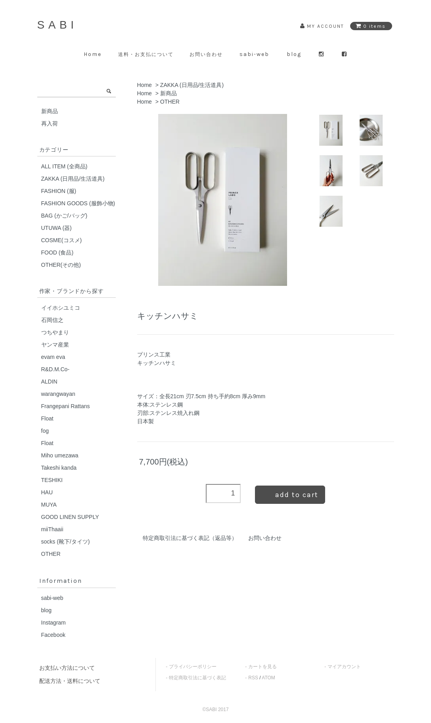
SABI (57, 25)
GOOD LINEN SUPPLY (70, 517)
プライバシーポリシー (192, 666)
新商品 (168, 93)
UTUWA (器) (56, 228)
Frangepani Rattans (65, 406)
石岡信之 (52, 320)
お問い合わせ (206, 54)
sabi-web (254, 54)
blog (294, 54)
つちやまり (55, 332)
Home (93, 54)
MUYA (49, 504)
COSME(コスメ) (61, 240)
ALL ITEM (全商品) (64, 166)
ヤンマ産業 (55, 344)
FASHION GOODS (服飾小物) (78, 203)
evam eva (53, 357)
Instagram (53, 622)
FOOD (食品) (57, 252)
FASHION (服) (59, 191)
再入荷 (49, 123)
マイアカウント (344, 666)
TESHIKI (52, 480)
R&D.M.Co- (55, 369)
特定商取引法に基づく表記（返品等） (190, 538)
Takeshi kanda (59, 468)
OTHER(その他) (61, 265)
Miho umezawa (60, 455)
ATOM (268, 678)
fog (45, 431)
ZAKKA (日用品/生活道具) (192, 85)
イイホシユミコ (60, 308)
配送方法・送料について (69, 681)
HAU (47, 492)
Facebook (53, 635)
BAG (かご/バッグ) (64, 215)
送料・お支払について (146, 54)
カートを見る (262, 666)
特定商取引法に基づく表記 (197, 678)
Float (47, 418)
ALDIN (49, 381)
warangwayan (58, 394)
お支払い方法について (67, 668)
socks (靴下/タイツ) (65, 541)
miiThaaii (52, 529)
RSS (253, 678)
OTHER (170, 101)
